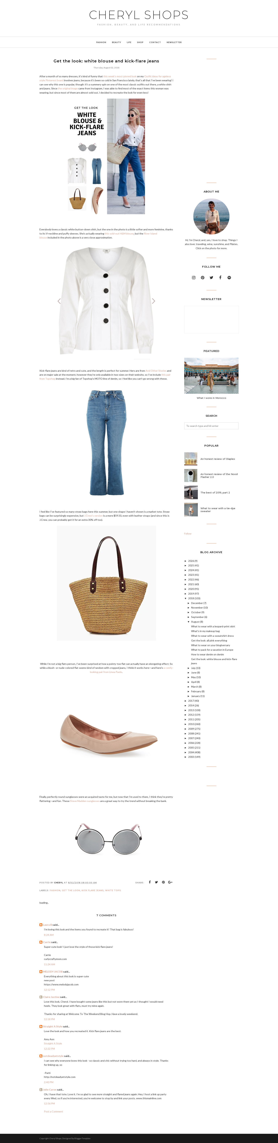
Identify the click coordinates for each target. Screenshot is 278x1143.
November (197, 607)
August (195, 621)
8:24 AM (49, 934)
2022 (191, 579)
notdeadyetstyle (53, 1055)
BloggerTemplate (82, 1138)
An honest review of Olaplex (218, 458)
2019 (191, 593)
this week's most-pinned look (119, 76)
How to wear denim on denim (207, 654)
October (196, 612)
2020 (191, 588)
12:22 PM (49, 1048)
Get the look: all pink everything (209, 640)
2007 (191, 738)
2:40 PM (48, 1082)
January (195, 696)
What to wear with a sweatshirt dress (212, 635)
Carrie (47, 942)
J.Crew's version (93, 515)
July (193, 667)
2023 (191, 574)
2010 (191, 724)
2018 (191, 598)
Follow (187, 533)
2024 (191, 570)
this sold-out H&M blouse (119, 233)
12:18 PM (49, 1019)
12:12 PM (49, 989)
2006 (191, 742)
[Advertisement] (211, 121)
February (196, 691)
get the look (71, 890)
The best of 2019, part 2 (215, 492)
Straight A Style (52, 1026)
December (197, 603)
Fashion (55, 890)
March (194, 686)
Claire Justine (51, 996)
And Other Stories (156, 370)
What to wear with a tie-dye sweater (218, 510)
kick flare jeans (93, 890)
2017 (191, 700)
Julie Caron (49, 1089)
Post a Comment (53, 1111)
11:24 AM (49, 964)
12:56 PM (49, 1103)
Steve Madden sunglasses (85, 800)
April (193, 681)
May (193, 677)
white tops (113, 890)
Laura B (47, 924)
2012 (191, 714)
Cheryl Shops (139, 15)
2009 (191, 728)
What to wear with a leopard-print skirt (213, 626)
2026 (191, 560)
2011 (191, 719)
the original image (68, 88)
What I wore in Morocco (211, 397)
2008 (191, 733)
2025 (191, 565)
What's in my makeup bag (205, 631)
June (194, 672)
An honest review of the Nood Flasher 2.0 (219, 475)
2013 (191, 710)
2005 (191, 747)
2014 (191, 705)
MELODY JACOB (53, 971)
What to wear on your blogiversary (210, 645)
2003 (191, 756)
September (197, 616)
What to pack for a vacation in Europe (212, 649)
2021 (191, 584)
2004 (191, 752)
